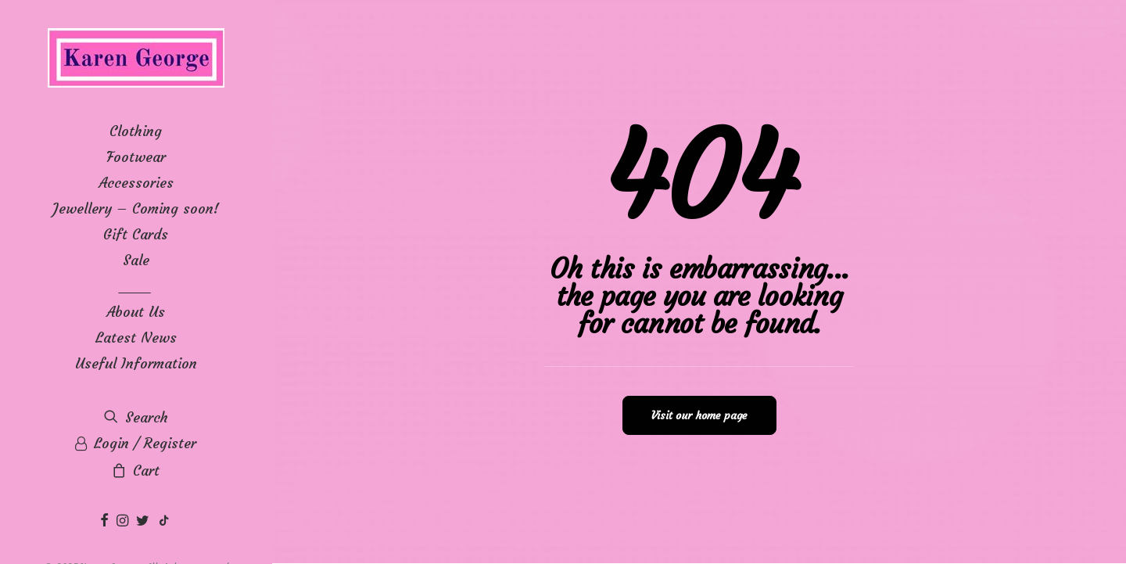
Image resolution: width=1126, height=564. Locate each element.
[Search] (135, 417)
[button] (106, 521)
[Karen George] (135, 59)
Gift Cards (135, 234)
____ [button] (136, 286)
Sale (136, 260)
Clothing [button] (135, 131)
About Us (135, 312)
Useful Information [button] (136, 363)
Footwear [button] (136, 157)
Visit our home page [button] (699, 415)
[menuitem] (135, 131)
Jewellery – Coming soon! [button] (135, 208)
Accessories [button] (136, 183)
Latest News (136, 338)
